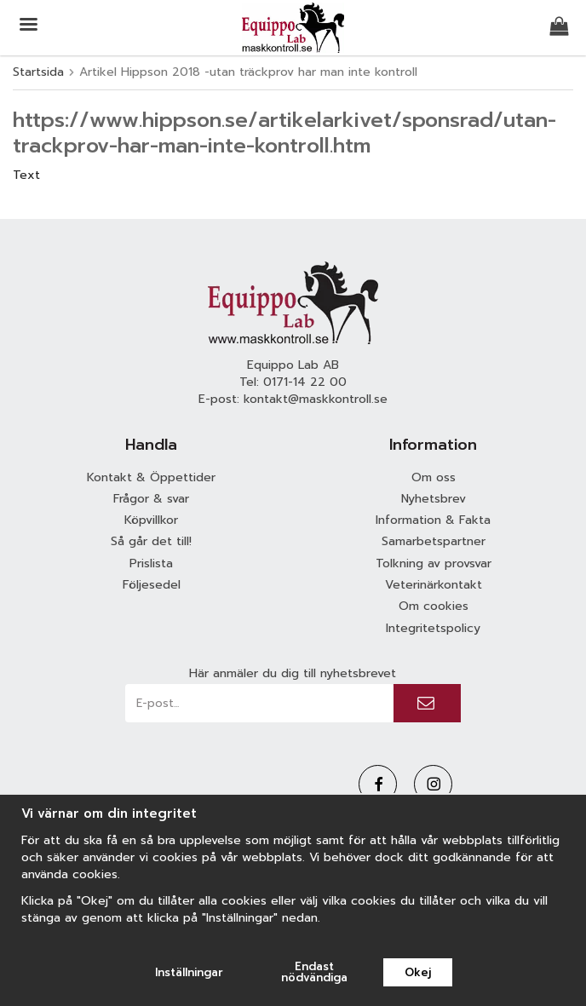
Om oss (433, 477)
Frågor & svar (151, 499)
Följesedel (152, 585)
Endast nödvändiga (314, 972)
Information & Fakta (433, 520)
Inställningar (189, 972)
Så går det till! (151, 541)
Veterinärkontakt (433, 585)
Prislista (151, 563)
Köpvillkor (151, 520)
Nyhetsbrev (433, 499)
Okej (418, 972)
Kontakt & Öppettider (151, 477)
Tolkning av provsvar (433, 563)
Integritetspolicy (433, 628)
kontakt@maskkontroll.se (316, 399)
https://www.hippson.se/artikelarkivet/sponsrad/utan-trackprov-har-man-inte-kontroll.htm (284, 133)
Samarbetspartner (433, 541)
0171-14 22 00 (305, 382)
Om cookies (433, 606)
